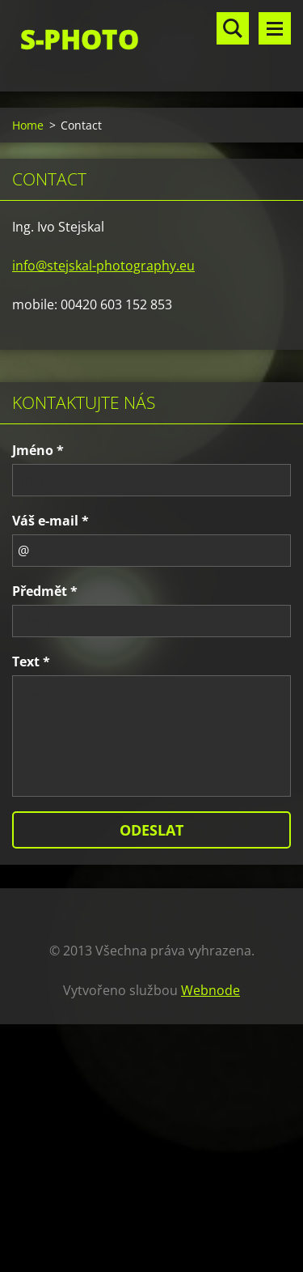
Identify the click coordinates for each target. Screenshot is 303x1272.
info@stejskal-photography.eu (103, 265)
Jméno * (38, 450)
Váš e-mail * (50, 521)
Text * (31, 661)
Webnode (210, 990)
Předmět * (45, 591)
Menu (275, 28)
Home (28, 125)
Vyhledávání (233, 28)
